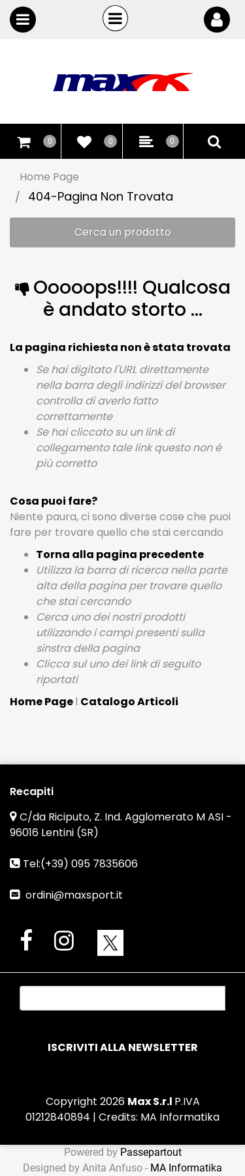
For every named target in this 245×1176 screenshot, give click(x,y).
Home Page (49, 176)
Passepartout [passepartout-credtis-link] (151, 1152)
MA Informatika (180, 1117)
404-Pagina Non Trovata (100, 196)
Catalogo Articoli (129, 701)
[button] (122, 1047)
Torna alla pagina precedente (120, 554)
